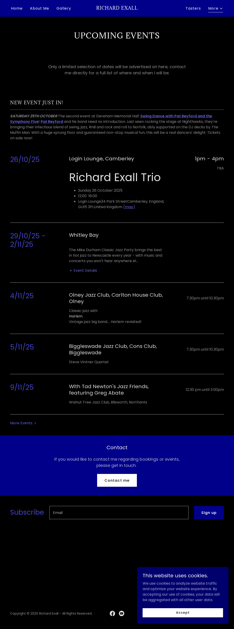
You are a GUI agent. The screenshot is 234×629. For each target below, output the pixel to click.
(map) (129, 207)
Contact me (116, 480)
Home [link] (17, 8)
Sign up (209, 512)
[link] (117, 8)
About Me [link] (39, 8)
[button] (215, 9)
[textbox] (119, 512)
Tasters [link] (193, 8)
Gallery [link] (63, 8)
